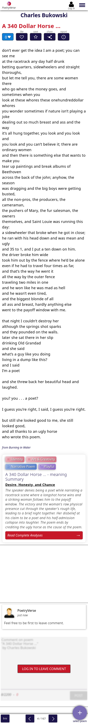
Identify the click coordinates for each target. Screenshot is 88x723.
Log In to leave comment (44, 668)
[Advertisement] (44, 574)
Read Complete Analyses (25, 535)
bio (5, 718)
